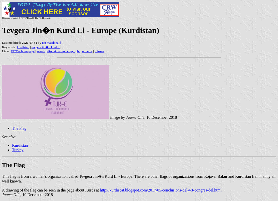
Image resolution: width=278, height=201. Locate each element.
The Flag (19, 128)
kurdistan (23, 47)
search (41, 51)
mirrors (99, 51)
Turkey (18, 150)
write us (87, 51)
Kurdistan (20, 145)
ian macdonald (51, 42)
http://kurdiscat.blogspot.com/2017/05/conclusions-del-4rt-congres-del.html (161, 190)
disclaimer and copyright (63, 51)
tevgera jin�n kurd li (46, 47)
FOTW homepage (22, 51)
